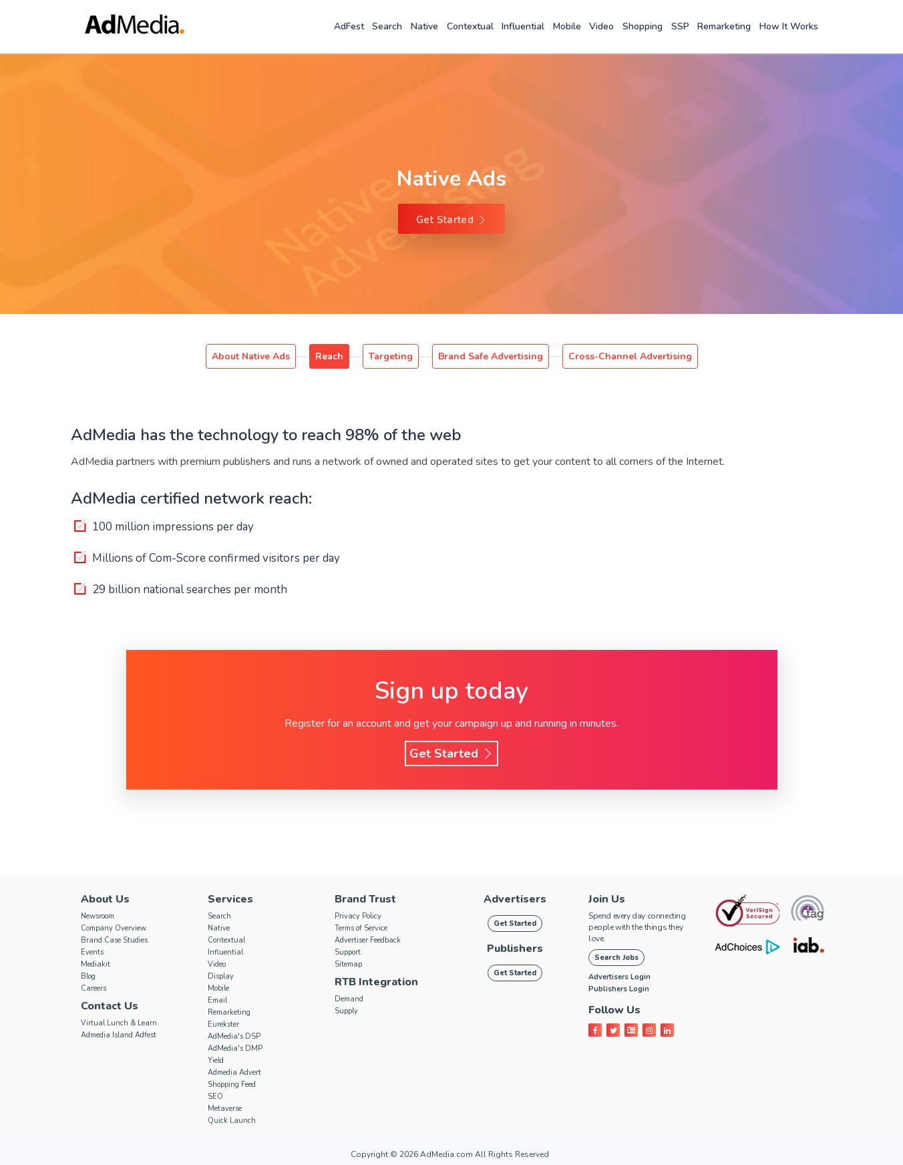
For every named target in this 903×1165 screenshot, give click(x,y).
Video (601, 26)
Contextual (470, 26)
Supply (346, 1011)
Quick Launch (232, 1121)
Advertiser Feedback (368, 940)
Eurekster (223, 1024)
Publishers (515, 948)
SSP (680, 26)
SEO (215, 1097)
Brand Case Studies (114, 940)
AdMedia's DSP (234, 1036)
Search (387, 26)
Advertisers (515, 899)
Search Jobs (616, 958)
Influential (523, 26)
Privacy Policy (358, 916)
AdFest (349, 26)
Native (424, 26)
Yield (216, 1060)
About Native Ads (251, 356)
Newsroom (97, 916)
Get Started (451, 219)
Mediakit (95, 964)
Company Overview (113, 928)
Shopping (642, 26)
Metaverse (225, 1109)
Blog (88, 976)
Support (348, 952)
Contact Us (109, 1006)
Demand (349, 999)
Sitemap (348, 964)
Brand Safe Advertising (490, 356)
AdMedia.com (446, 1154)
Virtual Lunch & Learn (119, 1023)
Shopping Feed (232, 1084)
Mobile (567, 26)
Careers (93, 988)
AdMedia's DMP (235, 1048)
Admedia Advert (234, 1072)
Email (217, 1000)
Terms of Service (361, 928)
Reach (329, 356)
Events (92, 952)
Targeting (391, 356)
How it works (788, 26)
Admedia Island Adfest (118, 1035)
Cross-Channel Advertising (630, 356)
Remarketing (724, 26)
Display (221, 976)
